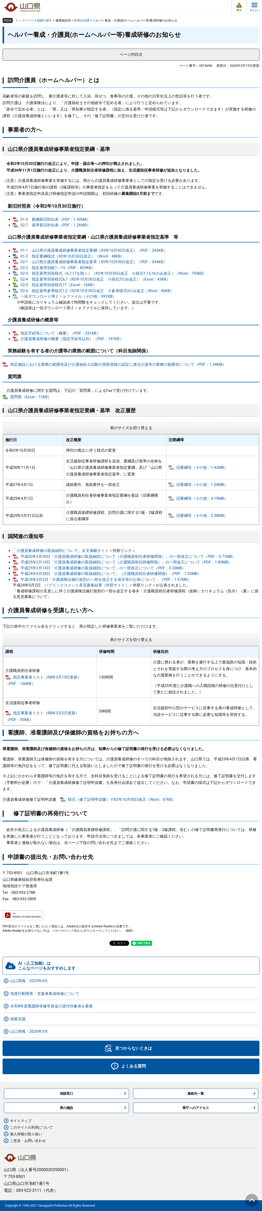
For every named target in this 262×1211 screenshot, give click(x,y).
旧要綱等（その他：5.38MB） (202, 515)
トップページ (24, 20)
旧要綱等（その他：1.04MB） (202, 484)
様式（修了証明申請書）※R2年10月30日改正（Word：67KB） (122, 799)
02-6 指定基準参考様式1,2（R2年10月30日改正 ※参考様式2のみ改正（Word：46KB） (97, 290)
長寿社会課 (81, 20)
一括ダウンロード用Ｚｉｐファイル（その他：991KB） (68, 296)
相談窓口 (66, 1093)
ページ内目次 (131, 54)
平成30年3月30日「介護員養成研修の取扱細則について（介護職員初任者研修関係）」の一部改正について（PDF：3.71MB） (128, 556)
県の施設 (66, 1108)
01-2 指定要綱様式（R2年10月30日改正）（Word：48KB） (72, 256)
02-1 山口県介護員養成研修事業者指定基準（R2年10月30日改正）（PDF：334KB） (93, 262)
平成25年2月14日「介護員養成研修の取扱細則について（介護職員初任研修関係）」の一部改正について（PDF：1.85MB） (126, 562)
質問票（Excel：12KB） (30, 397)
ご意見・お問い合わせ (28, 1141)
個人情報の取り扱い (26, 1134)
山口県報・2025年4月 (29, 981)
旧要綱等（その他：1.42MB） (202, 467)
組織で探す (44, 20)
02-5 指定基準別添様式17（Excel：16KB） (58, 285)
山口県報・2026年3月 (29, 1031)
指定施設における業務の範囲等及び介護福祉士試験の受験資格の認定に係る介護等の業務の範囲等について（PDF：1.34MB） (118, 364)
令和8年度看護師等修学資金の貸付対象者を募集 (51, 1006)
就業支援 (18, 1019)
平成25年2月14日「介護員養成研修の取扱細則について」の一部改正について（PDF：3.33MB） (103, 568)
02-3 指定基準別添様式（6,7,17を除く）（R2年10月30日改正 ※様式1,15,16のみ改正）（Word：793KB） (113, 273)
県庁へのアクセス (195, 1108)
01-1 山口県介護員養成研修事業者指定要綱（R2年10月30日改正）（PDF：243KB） (93, 250)
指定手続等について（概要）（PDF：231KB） (60, 333)
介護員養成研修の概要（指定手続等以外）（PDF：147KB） (71, 339)
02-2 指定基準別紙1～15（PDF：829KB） (57, 267)
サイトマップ (20, 1121)
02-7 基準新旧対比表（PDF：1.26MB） (55, 225)
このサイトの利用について (31, 1127)
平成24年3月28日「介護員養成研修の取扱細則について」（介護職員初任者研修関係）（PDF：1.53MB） (110, 573)
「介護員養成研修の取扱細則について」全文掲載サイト (61, 550)
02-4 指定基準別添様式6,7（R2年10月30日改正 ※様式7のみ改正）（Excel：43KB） (95, 279)
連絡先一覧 (195, 1093)
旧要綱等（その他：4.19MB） (202, 498)
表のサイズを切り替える (131, 428)
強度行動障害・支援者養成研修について (44, 993)
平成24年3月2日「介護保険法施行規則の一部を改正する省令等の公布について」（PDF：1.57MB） (105, 579)
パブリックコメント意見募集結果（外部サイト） (87, 585)
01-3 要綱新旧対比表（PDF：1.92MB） (55, 219)
